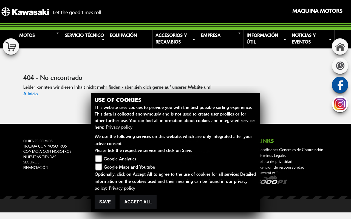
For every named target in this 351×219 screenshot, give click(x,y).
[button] (40, 39)
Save (105, 202)
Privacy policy (119, 127)
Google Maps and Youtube (129, 167)
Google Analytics (120, 159)
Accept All (138, 202)
